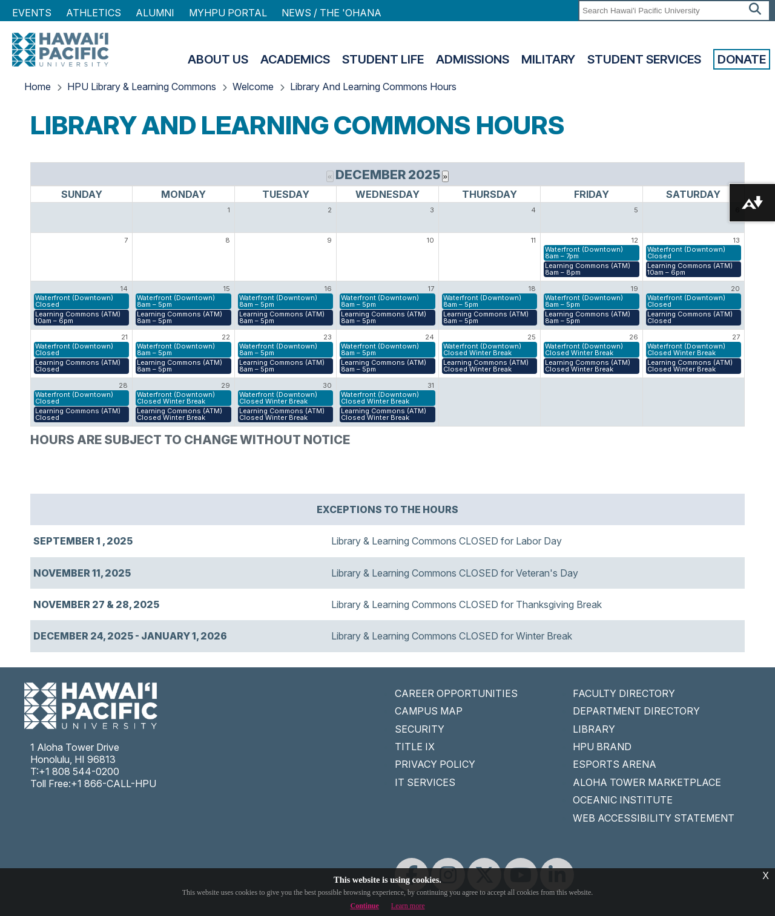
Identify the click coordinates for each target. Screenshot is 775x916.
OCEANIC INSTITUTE (623, 800)
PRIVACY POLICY (435, 764)
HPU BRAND (602, 747)
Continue (365, 905)
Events (31, 13)
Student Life (383, 59)
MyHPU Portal (228, 13)
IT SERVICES (425, 782)
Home (37, 86)
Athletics (93, 13)
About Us (218, 59)
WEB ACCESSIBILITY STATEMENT (653, 818)
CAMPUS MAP (429, 711)
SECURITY (419, 729)
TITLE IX (415, 747)
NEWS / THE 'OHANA (331, 13)
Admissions (472, 59)
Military (548, 59)
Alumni (155, 13)
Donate (741, 59)
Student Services (644, 59)
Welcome (253, 86)
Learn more (408, 905)
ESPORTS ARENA (614, 764)
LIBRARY (594, 729)
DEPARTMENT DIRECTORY (636, 711)
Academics (295, 59)
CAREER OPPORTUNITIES (456, 693)
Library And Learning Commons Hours (373, 86)
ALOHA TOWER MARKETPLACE (647, 782)
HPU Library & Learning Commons (141, 86)
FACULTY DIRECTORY (624, 693)
